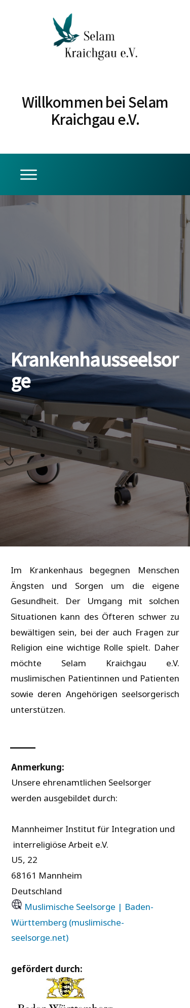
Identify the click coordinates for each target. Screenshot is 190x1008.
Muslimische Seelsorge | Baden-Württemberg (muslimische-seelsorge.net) (82, 922)
